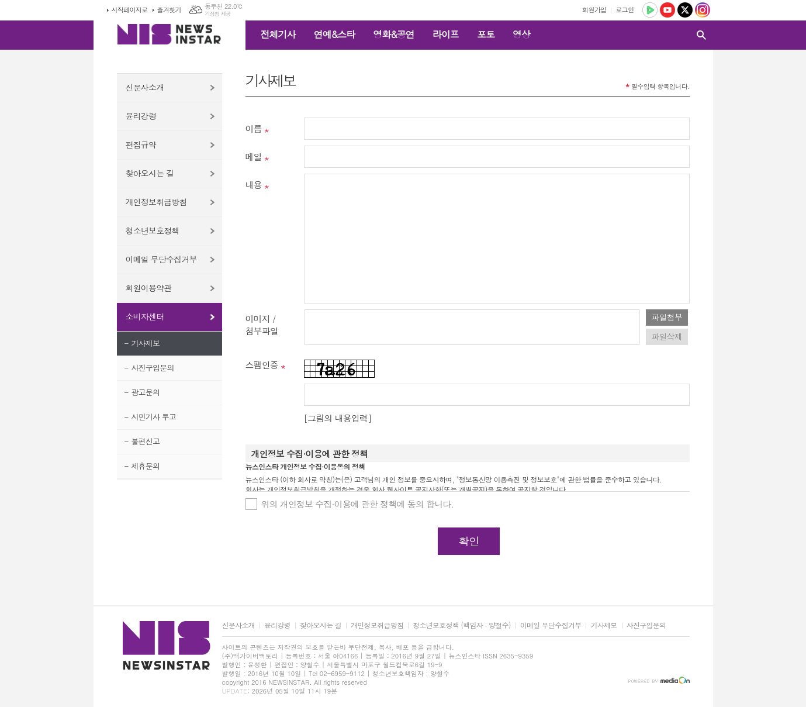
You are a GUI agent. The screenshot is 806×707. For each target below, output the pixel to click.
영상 (521, 34)
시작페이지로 (130, 9)
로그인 (624, 9)
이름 (253, 128)
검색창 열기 (701, 35)
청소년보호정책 (152, 230)
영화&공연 (393, 34)
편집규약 (141, 144)
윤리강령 (141, 116)
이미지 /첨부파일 (261, 324)
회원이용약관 (149, 288)
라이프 (446, 34)
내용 (253, 184)
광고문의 (145, 392)
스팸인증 (261, 364)
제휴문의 (145, 465)
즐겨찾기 (169, 9)
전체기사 (278, 34)
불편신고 (145, 441)
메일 (253, 156)
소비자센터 (145, 316)
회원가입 (594, 9)
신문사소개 (145, 87)
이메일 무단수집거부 (161, 259)
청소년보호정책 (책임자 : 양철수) (461, 625)
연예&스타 (334, 34)
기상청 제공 (218, 14)
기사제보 (145, 343)
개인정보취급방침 (156, 202)
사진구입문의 (152, 367)
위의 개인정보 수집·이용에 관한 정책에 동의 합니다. (357, 504)
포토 (485, 34)
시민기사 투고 (153, 416)
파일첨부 (667, 317)
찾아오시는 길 (150, 173)
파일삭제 (667, 336)
